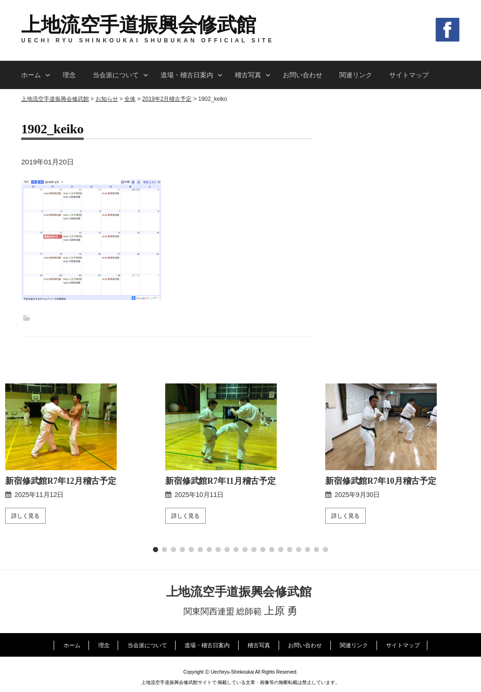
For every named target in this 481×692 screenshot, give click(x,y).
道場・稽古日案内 (186, 75)
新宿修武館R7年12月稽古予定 (60, 476)
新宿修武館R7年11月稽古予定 (220, 476)
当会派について (116, 75)
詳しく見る (25, 511)
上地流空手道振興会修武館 (138, 25)
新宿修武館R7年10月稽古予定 (380, 476)
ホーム (31, 75)
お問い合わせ (302, 75)
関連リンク (355, 75)
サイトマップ (409, 75)
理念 (69, 75)
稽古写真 (248, 75)
